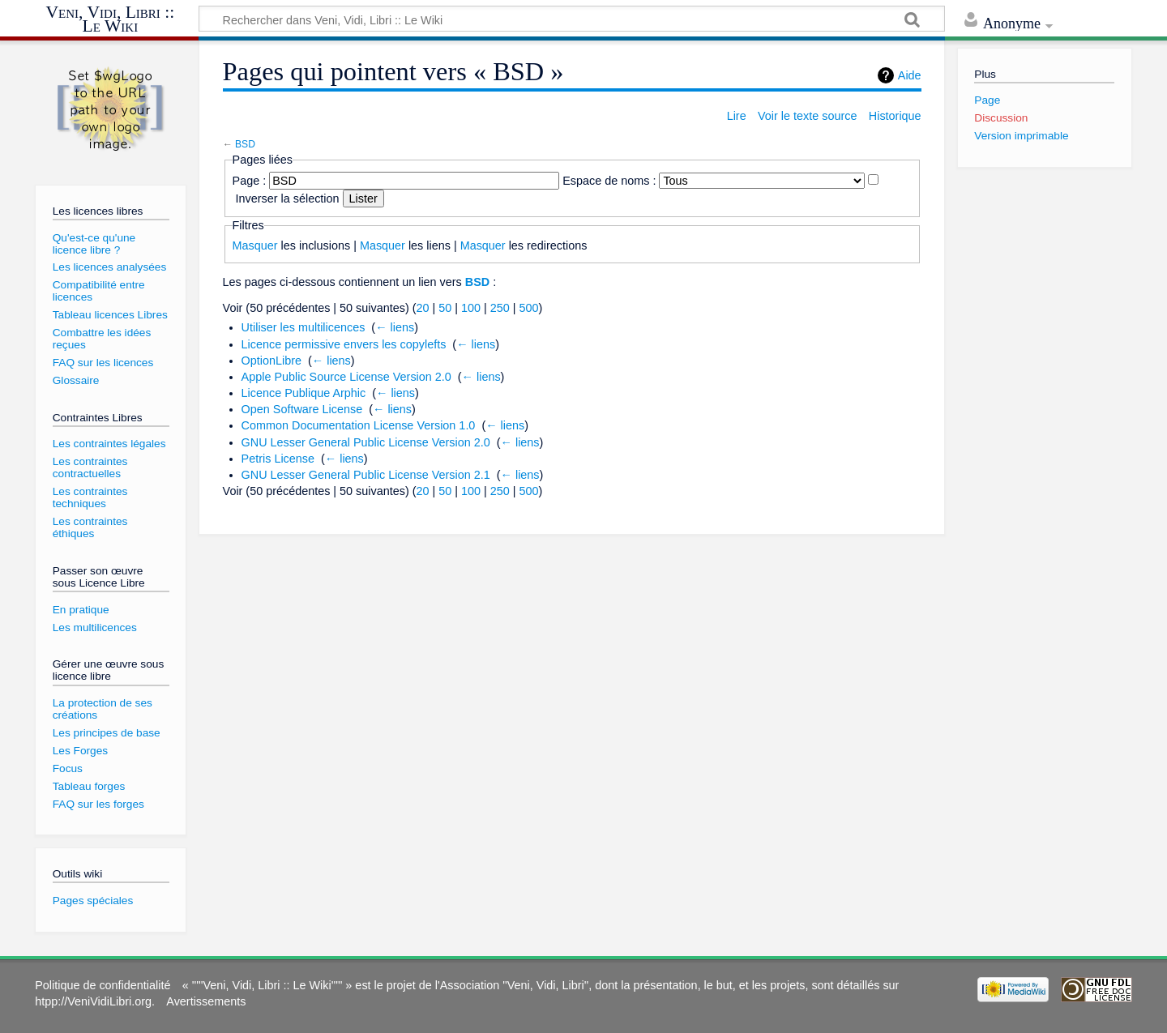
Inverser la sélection (288, 198)
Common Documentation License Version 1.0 (359, 425)
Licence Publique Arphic (304, 392)
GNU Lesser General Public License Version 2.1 (366, 474)
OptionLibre (271, 360)
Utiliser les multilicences (303, 327)
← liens (394, 327)
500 (529, 307)
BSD (245, 144)
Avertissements (206, 1001)
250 (500, 307)
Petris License (278, 458)
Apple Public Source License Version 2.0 (346, 376)
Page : (250, 180)
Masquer (255, 245)
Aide (909, 75)
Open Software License (302, 409)
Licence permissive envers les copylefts (344, 344)
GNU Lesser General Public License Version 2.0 (366, 442)
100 (471, 307)
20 (423, 307)
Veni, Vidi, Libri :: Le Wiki (110, 20)
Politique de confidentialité (102, 985)
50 (444, 307)
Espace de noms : (609, 180)
